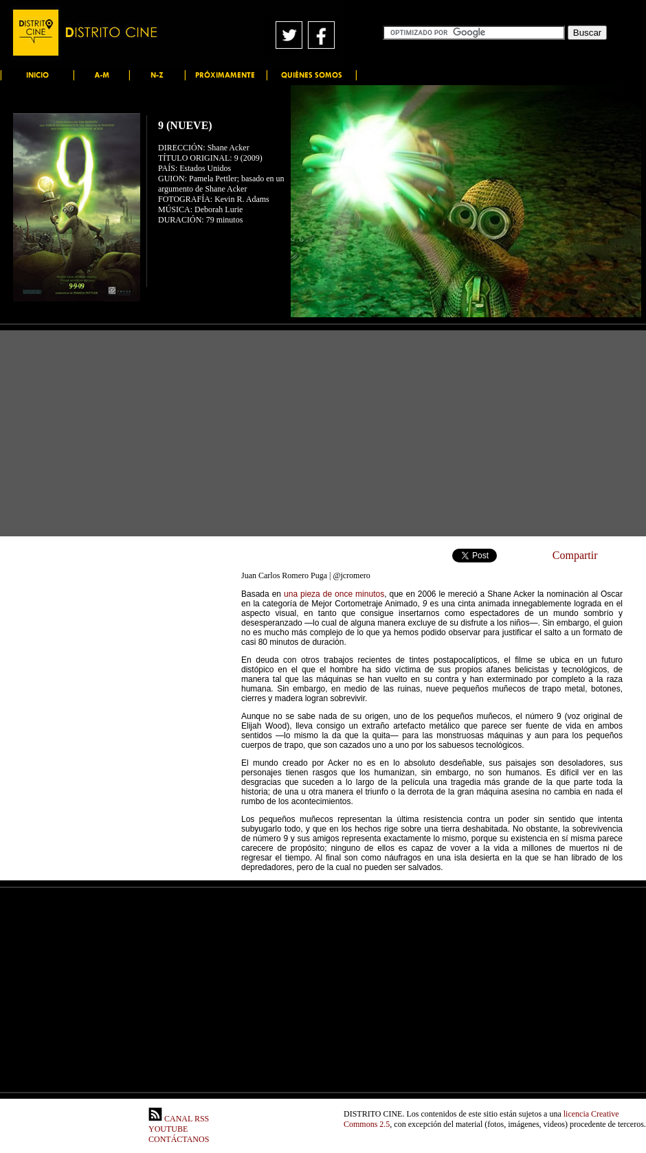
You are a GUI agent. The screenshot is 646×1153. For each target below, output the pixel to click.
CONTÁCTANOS (178, 1139)
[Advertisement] (323, 433)
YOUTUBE (168, 1129)
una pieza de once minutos (334, 594)
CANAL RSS (178, 1118)
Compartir (575, 555)
